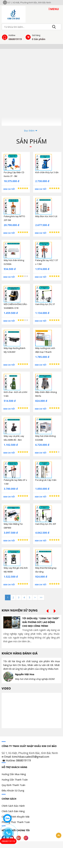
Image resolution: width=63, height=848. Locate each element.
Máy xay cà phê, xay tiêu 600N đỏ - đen (14, 438)
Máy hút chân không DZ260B (45, 438)
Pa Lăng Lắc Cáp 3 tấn (45, 479)
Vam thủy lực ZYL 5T (45, 304)
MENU (54, 9)
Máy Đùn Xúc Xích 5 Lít (46, 216)
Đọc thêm (29, 130)
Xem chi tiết (9, 189)
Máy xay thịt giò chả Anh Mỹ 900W (16, 569)
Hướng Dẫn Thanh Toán (15, 779)
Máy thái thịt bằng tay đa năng (46, 569)
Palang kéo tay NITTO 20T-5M (14, 218)
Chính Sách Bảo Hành (13, 805)
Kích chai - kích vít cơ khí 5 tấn (15, 394)
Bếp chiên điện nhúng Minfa (46, 394)
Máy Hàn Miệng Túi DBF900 (13, 525)
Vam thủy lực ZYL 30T (45, 523)
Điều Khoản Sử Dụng (13, 790)
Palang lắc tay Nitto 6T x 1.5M (15, 481)
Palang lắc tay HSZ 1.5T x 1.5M (46, 262)
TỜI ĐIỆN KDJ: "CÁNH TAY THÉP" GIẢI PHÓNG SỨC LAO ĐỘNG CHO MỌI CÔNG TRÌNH (40, 622)
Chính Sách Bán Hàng (13, 811)
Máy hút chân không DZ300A (14, 262)
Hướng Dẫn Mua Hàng (14, 774)
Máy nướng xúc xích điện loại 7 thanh (45, 350)
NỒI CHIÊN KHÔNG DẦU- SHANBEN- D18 (15, 306)
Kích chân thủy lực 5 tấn (47, 172)
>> (41, 597)
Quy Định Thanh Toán (13, 785)
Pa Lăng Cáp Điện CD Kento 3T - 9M (14, 174)
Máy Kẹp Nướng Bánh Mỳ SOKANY (14, 350)
